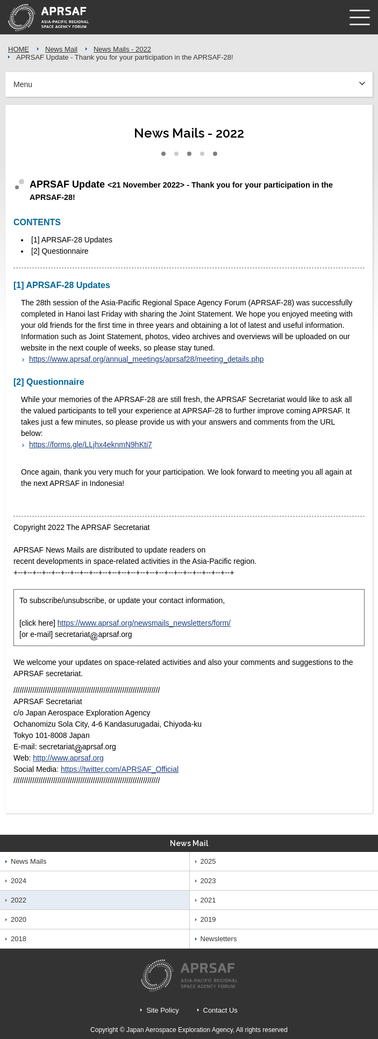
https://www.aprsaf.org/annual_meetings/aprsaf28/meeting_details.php (146, 359)
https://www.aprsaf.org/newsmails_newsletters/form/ (144, 623)
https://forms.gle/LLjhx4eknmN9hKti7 (90, 444)
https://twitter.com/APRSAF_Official (120, 769)
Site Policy (162, 1010)
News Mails (28, 861)
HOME (18, 49)
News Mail (61, 49)
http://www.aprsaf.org (68, 758)
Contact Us (220, 1010)
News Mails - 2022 (122, 49)
